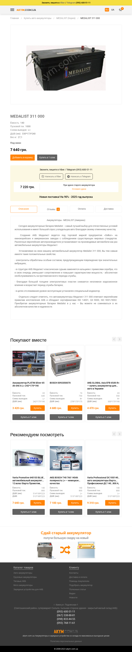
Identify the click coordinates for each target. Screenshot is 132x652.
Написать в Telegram (79, 176)
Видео (72, 593)
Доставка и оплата (78, 577)
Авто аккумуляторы (23, 572)
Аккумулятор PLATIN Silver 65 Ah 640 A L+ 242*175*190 (28, 384)
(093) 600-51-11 (66, 611)
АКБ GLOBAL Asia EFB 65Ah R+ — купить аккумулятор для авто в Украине (103, 385)
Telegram (71, 2)
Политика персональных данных (66, 641)
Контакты (73, 572)
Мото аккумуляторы (23, 585)
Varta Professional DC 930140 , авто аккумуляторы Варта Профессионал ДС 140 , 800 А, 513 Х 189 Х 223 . (103, 480)
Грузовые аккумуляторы (25, 577)
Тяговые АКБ (20, 581)
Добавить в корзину (22, 157)
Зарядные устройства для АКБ (28, 589)
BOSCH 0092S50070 (60, 382)
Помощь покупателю (79, 581)
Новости (73, 597)
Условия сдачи (79, 188)
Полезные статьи (77, 589)
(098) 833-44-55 (66, 619)
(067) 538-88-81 (66, 615)
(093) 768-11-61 (66, 623)
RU (107, 9)
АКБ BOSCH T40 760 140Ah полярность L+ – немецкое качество (64, 480)
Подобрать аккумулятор (81, 585)
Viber (62, 2)
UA (112, 9)
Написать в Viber (51, 176)
